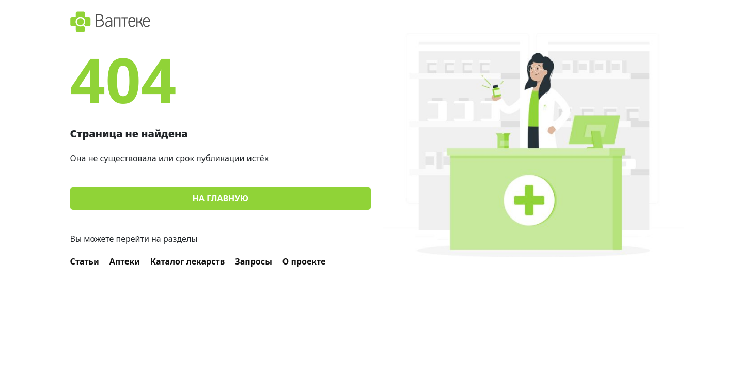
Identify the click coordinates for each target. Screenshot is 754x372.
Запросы (253, 261)
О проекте (304, 261)
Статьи (84, 261)
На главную (220, 198)
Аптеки (124, 261)
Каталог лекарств (187, 261)
